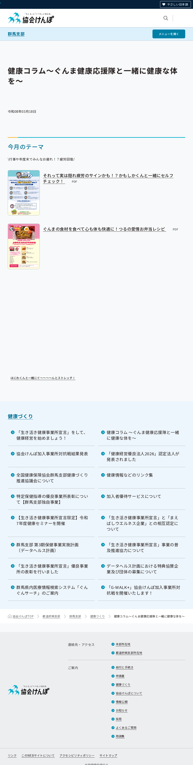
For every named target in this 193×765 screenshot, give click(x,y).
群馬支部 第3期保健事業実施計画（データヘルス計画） (47, 547)
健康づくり (20, 415)
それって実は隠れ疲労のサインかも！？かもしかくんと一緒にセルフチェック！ (108, 178)
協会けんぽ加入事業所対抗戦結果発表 (52, 453)
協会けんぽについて (129, 693)
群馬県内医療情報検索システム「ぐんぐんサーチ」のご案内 (52, 590)
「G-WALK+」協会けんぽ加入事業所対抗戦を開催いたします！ (143, 590)
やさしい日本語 (177, 4)
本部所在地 (123, 644)
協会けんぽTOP (23, 616)
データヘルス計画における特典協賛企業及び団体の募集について (142, 568)
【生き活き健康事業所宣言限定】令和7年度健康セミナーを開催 (52, 520)
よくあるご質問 (126, 727)
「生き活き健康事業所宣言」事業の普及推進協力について (142, 547)
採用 (119, 719)
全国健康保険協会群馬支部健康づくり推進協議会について (52, 477)
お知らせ (122, 710)
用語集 (120, 736)
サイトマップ (108, 755)
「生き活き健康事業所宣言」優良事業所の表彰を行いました (52, 568)
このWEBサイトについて (38, 755)
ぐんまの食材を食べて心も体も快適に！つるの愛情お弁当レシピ (111, 229)
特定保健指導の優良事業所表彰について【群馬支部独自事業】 (52, 499)
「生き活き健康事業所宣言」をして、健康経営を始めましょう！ (52, 435)
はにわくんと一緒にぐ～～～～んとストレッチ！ (45, 378)
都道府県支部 (51, 616)
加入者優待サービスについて (134, 496)
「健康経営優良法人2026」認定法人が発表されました (143, 456)
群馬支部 (16, 34)
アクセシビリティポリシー (77, 755)
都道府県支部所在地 (129, 653)
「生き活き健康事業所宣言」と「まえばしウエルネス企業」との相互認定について (142, 523)
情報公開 (122, 702)
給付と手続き (125, 667)
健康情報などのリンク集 (130, 475)
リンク (12, 755)
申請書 (120, 676)
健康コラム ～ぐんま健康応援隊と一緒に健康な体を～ (143, 435)
